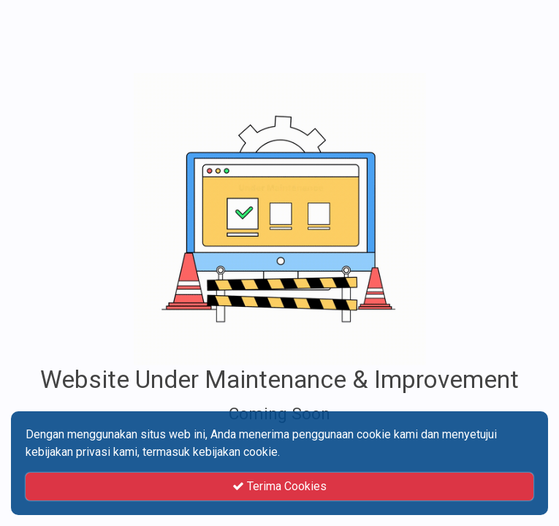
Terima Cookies (279, 486)
